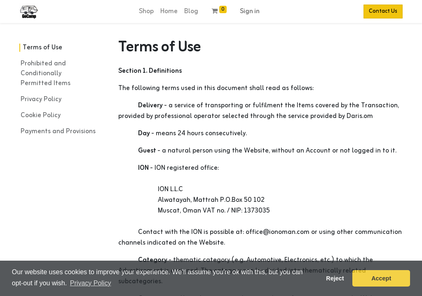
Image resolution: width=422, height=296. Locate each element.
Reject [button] (335, 278)
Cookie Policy (41, 115)
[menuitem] (146, 11)
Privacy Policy (41, 99)
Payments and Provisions (58, 131)
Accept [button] (381, 278)
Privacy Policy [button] (90, 283)
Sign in (250, 11)
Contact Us (383, 11)
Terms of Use (42, 47)
